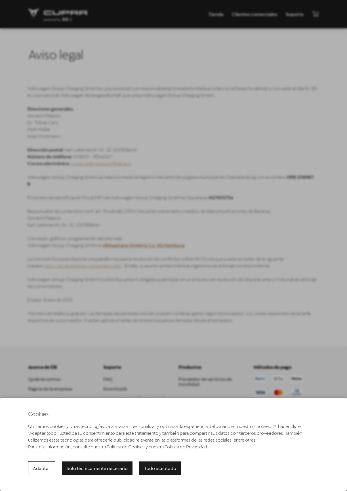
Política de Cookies (126, 446)
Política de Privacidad (186, 446)
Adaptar (41, 468)
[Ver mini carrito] (315, 13)
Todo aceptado (160, 468)
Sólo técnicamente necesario (97, 468)
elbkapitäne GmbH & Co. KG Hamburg (141, 245)
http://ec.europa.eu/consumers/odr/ (81, 265)
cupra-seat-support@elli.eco (99, 163)
